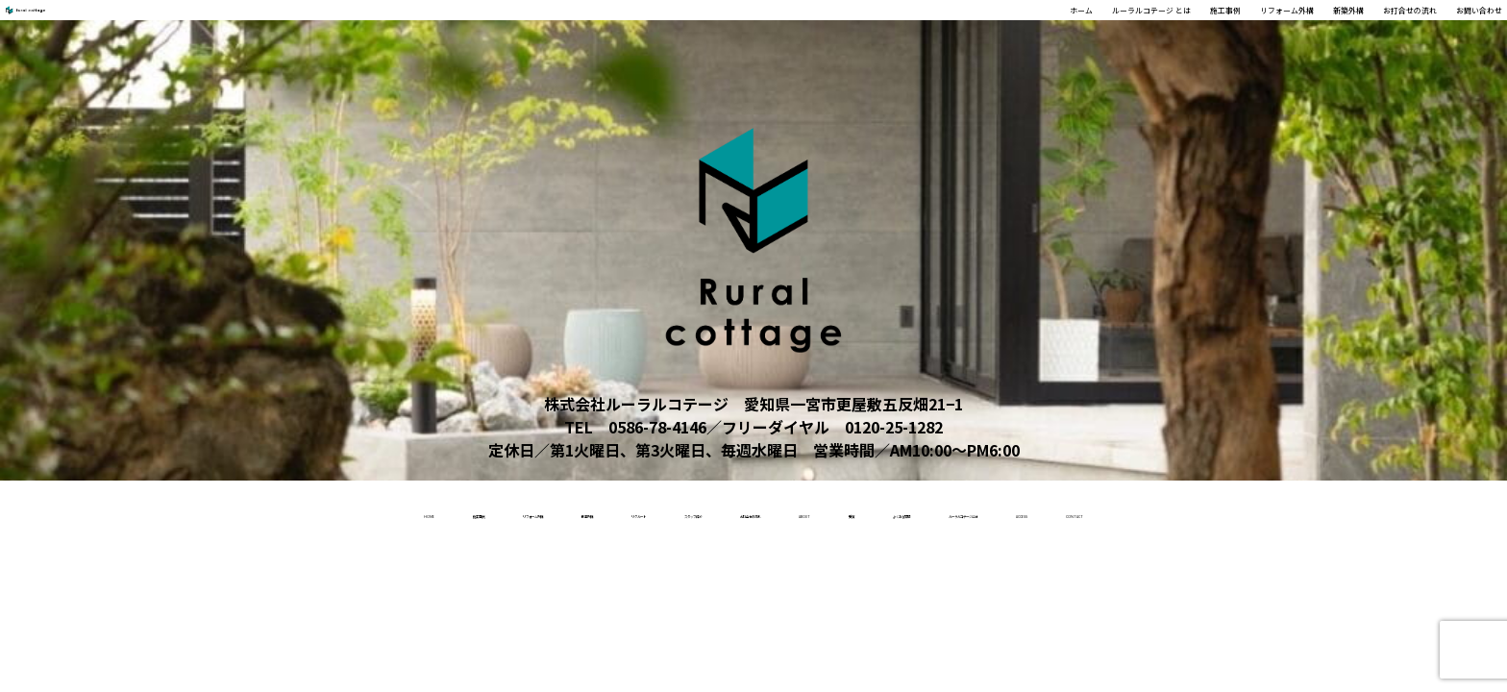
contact (1453, 511)
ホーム (771, 29)
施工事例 (1020, 29)
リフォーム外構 (1124, 29)
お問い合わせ (1451, 29)
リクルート (487, 511)
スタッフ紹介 (610, 511)
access (1351, 511)
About (867, 511)
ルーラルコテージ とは (892, 29)
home (42, 511)
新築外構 (1228, 29)
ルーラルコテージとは (1209, 511)
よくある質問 (1047, 511)
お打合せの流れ (1332, 29)
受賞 (947, 511)
